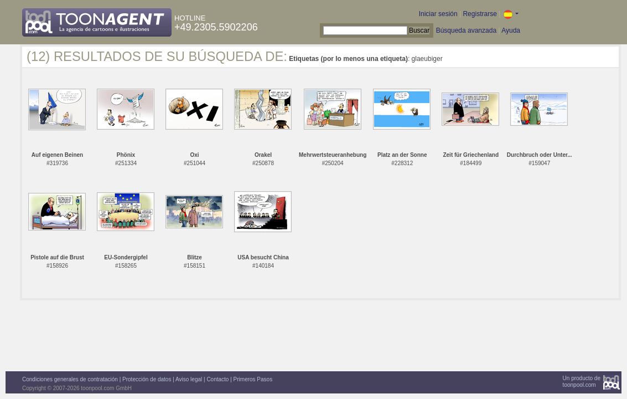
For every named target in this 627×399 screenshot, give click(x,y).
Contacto (217, 379)
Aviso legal (188, 379)
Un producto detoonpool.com (581, 381)
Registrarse (479, 14)
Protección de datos (146, 379)
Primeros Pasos (253, 379)
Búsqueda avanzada (466, 30)
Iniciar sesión (438, 14)
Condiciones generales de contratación (70, 379)
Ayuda (510, 30)
